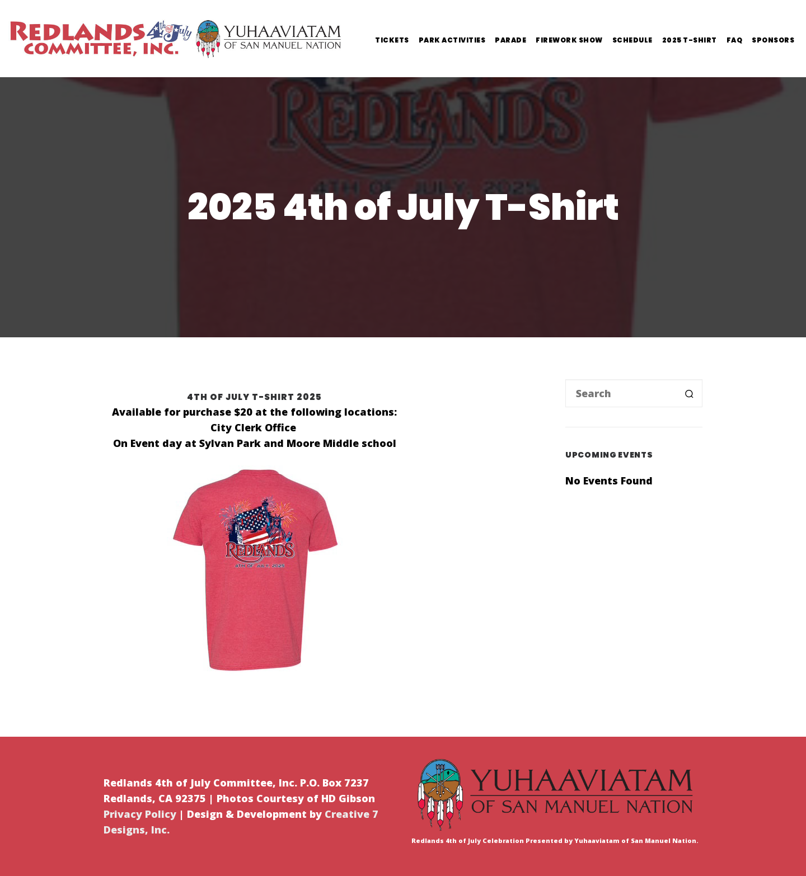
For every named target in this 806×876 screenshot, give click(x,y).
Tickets (392, 40)
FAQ (735, 40)
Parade (510, 40)
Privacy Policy (140, 814)
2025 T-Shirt (689, 40)
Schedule (632, 40)
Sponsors (773, 40)
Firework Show (569, 40)
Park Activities (452, 40)
